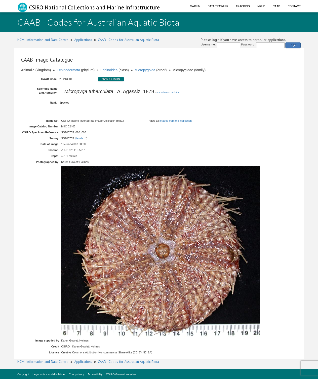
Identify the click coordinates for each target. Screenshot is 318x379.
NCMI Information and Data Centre (43, 40)
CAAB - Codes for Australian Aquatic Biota (128, 40)
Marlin (195, 6)
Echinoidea (109, 70)
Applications (83, 40)
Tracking (243, 6)
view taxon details (168, 92)
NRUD (261, 6)
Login (293, 45)
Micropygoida (145, 70)
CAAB (276, 6)
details (79, 138)
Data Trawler (218, 6)
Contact (294, 6)
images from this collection (175, 120)
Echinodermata (68, 70)
